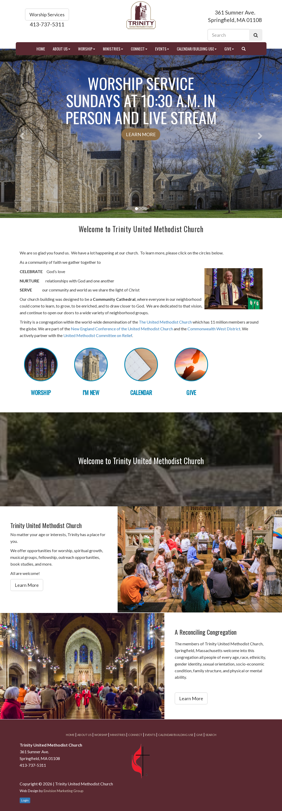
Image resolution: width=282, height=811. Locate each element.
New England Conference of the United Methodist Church (122, 328)
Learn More (141, 134)
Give (229, 49)
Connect (139, 49)
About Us (61, 49)
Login (25, 800)
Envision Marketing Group (63, 791)
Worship (86, 49)
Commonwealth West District (213, 328)
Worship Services (47, 14)
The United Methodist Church (165, 321)
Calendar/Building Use (197, 49)
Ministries (113, 49)
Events (162, 49)
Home (40, 49)
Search (210, 734)
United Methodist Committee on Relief (97, 335)
